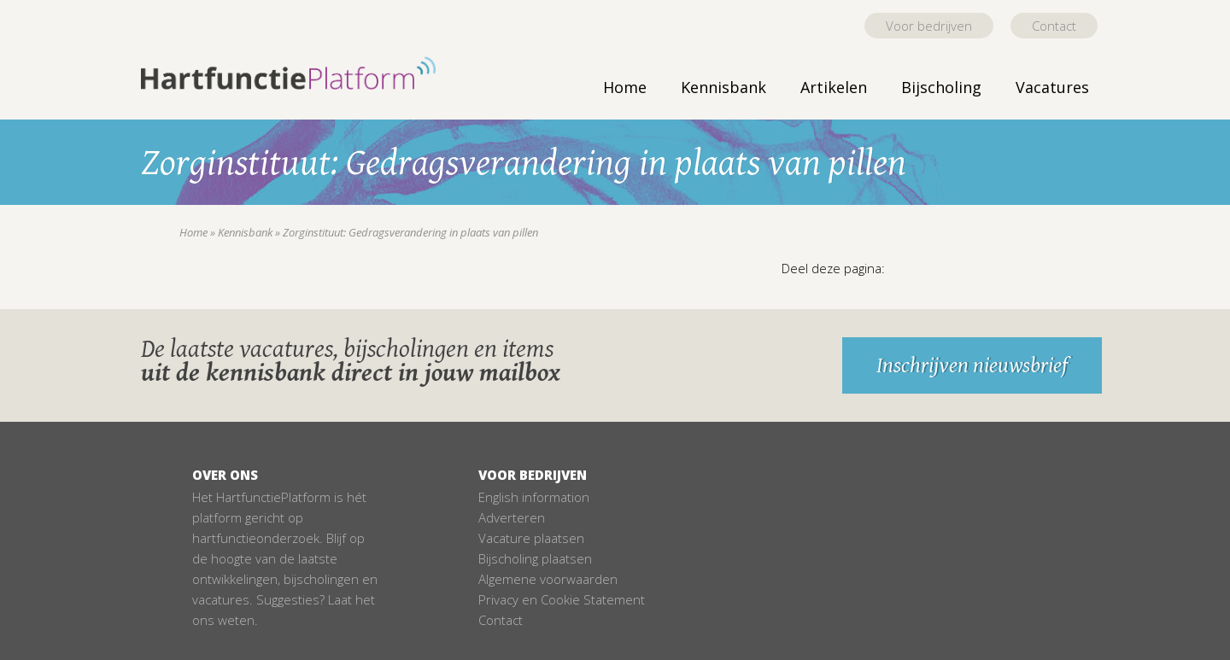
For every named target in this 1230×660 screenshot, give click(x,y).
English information (533, 496)
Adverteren (511, 517)
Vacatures (1052, 87)
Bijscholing (941, 87)
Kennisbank (723, 87)
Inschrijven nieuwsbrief (972, 365)
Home (625, 87)
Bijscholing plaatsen (535, 558)
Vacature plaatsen (531, 537)
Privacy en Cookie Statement (561, 599)
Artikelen (833, 87)
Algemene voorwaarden (548, 578)
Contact (1054, 25)
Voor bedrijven (929, 25)
